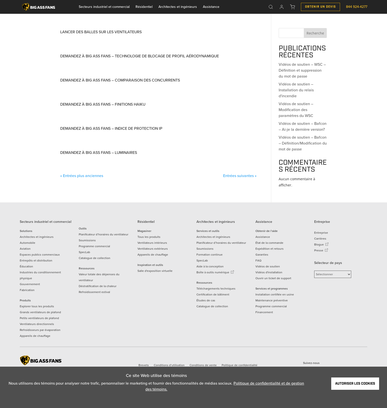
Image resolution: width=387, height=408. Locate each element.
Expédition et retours (269, 248)
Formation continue (209, 254)
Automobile (27, 243)
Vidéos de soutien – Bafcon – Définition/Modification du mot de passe (303, 143)
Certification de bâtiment (212, 294)
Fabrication (27, 290)
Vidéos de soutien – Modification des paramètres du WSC (296, 109)
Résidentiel (144, 6)
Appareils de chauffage (35, 336)
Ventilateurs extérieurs (152, 248)
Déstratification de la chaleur (97, 286)
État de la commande (269, 243)
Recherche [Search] (315, 33)
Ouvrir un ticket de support (273, 278)
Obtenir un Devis (320, 7)
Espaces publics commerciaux (40, 254)
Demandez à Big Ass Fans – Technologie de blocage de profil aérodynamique (139, 56)
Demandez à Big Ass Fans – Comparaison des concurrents (120, 80)
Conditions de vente (203, 365)
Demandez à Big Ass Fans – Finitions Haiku (102, 104)
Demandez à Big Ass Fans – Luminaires (98, 152)
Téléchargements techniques (215, 288)
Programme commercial (94, 246)
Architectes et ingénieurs (177, 6)
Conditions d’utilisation (169, 365)
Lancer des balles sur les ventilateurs (101, 32)
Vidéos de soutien (267, 266)
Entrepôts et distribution (36, 260)
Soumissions (87, 240)
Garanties (261, 254)
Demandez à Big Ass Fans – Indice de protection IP (111, 128)
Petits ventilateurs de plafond (39, 318)
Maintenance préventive (271, 300)
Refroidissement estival (94, 292)
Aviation (25, 248)
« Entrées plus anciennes (81, 176)
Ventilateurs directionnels (37, 324)
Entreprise (321, 232)
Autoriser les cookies (355, 383)
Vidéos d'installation (268, 272)
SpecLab (84, 252)
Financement (264, 312)
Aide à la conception (210, 266)
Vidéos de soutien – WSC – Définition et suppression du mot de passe (302, 70)
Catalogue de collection (94, 258)
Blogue (321, 244)
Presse (321, 250)
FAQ (258, 260)
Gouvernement (30, 284)
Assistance (211, 6)
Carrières (320, 238)
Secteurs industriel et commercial (104, 6)
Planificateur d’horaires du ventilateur (103, 234)
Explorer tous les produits (37, 306)
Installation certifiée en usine (274, 294)
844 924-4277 (356, 6)
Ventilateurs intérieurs (152, 243)
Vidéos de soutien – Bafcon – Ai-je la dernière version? (303, 126)
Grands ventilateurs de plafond (40, 312)
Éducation (26, 266)
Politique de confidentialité (239, 365)
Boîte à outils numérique (215, 272)
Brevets (143, 365)
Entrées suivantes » (239, 176)
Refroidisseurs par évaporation (40, 330)
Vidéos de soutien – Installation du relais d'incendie (296, 90)
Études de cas (205, 300)
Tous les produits (148, 237)
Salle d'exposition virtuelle (155, 271)
